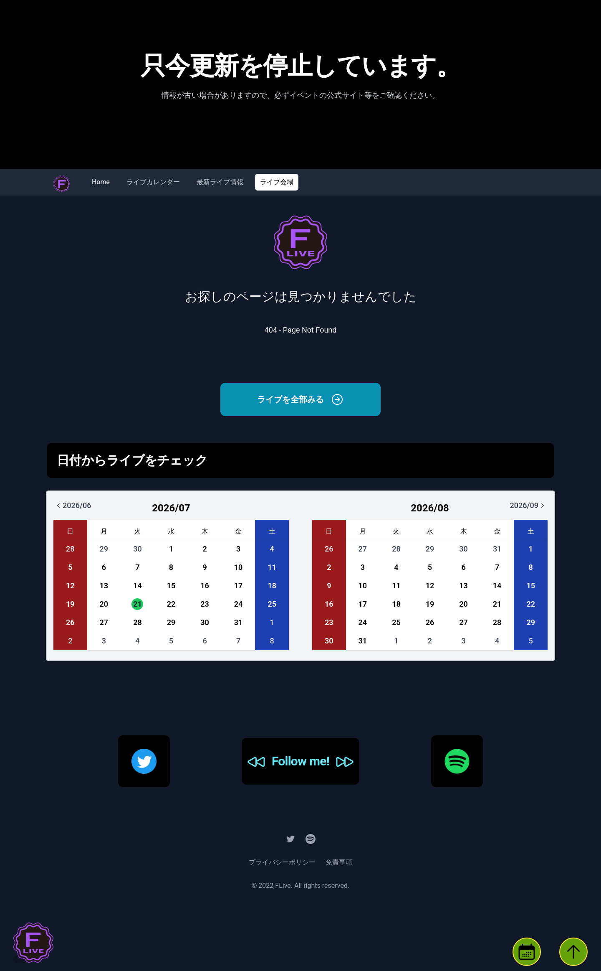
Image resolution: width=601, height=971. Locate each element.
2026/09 (533, 508)
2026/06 (77, 508)
